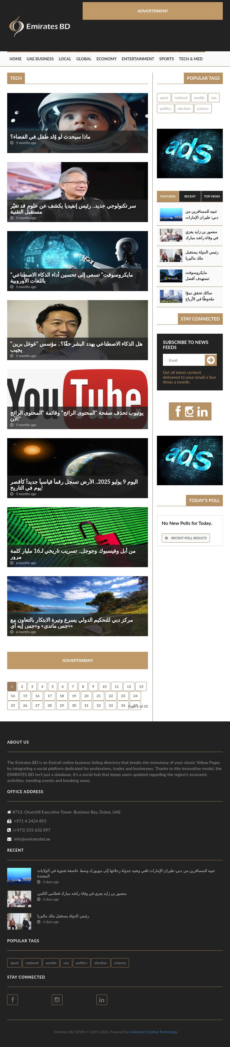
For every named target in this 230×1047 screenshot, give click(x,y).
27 (37, 705)
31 (86, 705)
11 (117, 686)
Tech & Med (191, 58)
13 (141, 686)
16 (37, 695)
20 (86, 695)
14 (13, 695)
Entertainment (138, 58)
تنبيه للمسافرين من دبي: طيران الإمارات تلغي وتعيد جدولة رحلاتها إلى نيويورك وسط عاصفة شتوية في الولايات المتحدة (126, 873)
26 (25, 705)
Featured (167, 196)
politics (165, 108)
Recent (190, 196)
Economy (106, 58)
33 (111, 705)
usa (214, 97)
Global (84, 58)
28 (50, 705)
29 (62, 705)
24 (135, 695)
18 (62, 695)
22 (111, 695)
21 (98, 695)
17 (50, 695)
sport (164, 97)
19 (74, 695)
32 (98, 705)
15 (25, 695)
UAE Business (40, 58)
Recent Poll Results (186, 538)
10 (104, 686)
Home (16, 58)
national (181, 97)
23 (123, 695)
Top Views (212, 196)
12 (129, 686)
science (203, 108)
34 (123, 705)
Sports (166, 58)
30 (74, 705)
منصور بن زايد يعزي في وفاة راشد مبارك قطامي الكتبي (201, 237)
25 (13, 705)
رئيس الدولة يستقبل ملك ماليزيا (201, 255)
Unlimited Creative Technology (153, 1032)
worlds (199, 97)
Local (65, 58)
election (184, 108)
